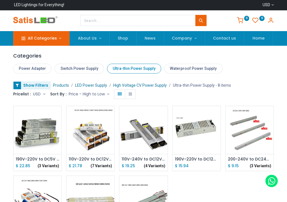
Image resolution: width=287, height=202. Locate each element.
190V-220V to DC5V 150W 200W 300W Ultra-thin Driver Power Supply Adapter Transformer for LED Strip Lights (37, 159)
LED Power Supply (91, 85)
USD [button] (37, 94)
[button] (89, 94)
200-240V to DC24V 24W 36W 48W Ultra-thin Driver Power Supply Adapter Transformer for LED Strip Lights (249, 159)
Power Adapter (32, 68)
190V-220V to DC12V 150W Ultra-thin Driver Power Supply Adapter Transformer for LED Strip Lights (196, 159)
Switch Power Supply (79, 68)
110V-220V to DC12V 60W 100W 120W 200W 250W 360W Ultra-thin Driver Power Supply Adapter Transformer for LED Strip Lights (90, 159)
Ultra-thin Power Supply (134, 68)
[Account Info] (271, 21)
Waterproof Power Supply (193, 68)
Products (61, 85)
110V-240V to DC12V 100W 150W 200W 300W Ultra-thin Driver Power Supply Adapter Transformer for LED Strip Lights (143, 159)
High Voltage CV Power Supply (140, 85)
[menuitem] (123, 38)
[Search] (201, 20)
